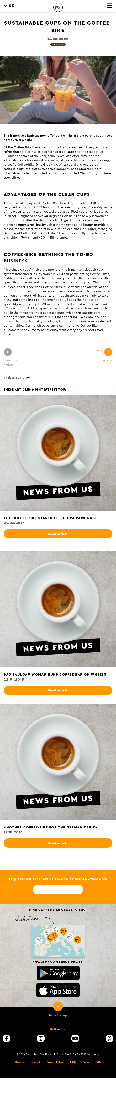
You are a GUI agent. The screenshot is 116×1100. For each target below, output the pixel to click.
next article (103, 355)
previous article (10, 357)
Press (86, 1062)
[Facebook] (7, 1039)
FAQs (98, 1062)
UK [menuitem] (12, 6)
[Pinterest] (110, 1039)
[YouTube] (75, 1039)
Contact (20, 1062)
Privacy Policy (55, 1062)
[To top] (57, 1011)
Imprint (35, 1062)
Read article (58, 534)
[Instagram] (41, 1039)
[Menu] (109, 6)
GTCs (73, 1062)
